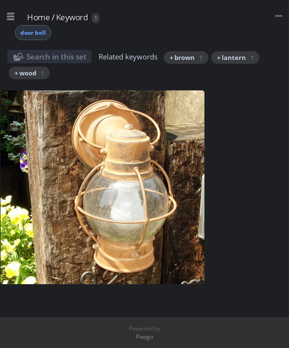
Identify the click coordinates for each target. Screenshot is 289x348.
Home (38, 17)
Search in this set (57, 56)
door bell (33, 33)
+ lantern (235, 57)
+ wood (29, 73)
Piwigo (144, 337)
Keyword (72, 17)
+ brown (186, 57)
